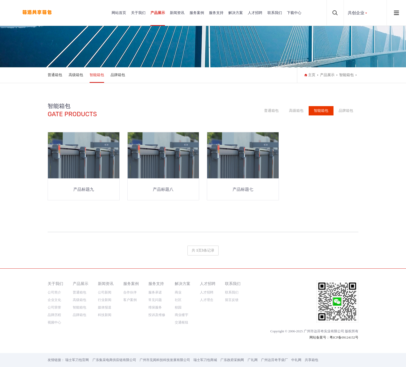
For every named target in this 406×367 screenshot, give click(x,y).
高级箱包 (76, 75)
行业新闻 (104, 300)
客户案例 (130, 300)
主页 (311, 75)
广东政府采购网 (232, 360)
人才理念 (206, 300)
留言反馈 (231, 300)
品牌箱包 (118, 75)
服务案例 (197, 13)
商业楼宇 (181, 315)
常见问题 (155, 300)
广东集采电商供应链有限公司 (114, 360)
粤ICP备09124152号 (344, 337)
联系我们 (274, 13)
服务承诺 (155, 292)
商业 (178, 292)
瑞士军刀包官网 (77, 360)
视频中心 (54, 322)
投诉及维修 (156, 315)
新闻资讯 (177, 13)
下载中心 (294, 13)
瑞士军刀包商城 (205, 360)
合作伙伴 (130, 292)
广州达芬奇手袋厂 (274, 360)
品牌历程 (54, 315)
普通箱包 (55, 75)
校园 (178, 307)
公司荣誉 (54, 307)
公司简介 (54, 292)
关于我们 (138, 13)
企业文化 (54, 300)
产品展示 (157, 13)
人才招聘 (255, 13)
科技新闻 (104, 315)
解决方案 (235, 13)
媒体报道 (104, 307)
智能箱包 (97, 75)
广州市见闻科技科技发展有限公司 (165, 360)
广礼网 (253, 360)
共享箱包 (311, 360)
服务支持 (216, 13)
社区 (178, 300)
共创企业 (356, 13)
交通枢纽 (181, 322)
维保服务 (155, 307)
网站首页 (119, 13)
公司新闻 (104, 292)
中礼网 (296, 360)
